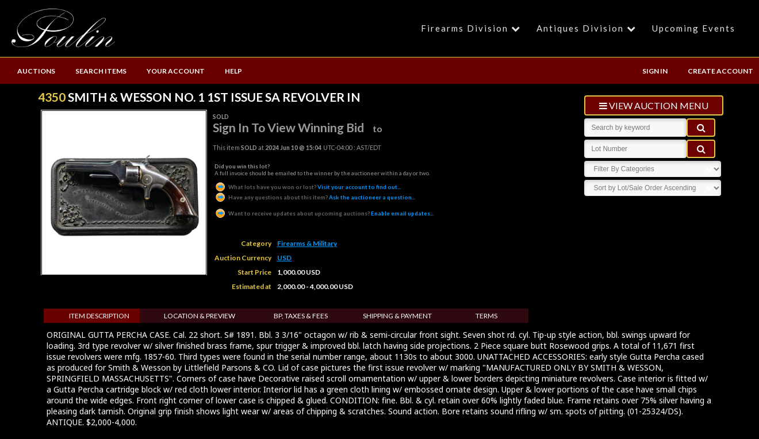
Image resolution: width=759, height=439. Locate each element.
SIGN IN (655, 71)
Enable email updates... (324, 213)
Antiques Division (587, 28)
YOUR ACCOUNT (176, 71)
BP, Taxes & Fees (301, 315)
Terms (486, 315)
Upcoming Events (693, 28)
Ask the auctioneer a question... (314, 197)
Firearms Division (472, 28)
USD (284, 257)
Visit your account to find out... (307, 186)
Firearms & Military (307, 243)
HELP (233, 71)
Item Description (99, 315)
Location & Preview (199, 315)
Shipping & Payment (397, 315)
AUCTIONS (36, 71)
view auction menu (653, 105)
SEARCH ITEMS (100, 71)
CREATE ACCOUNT (720, 71)
